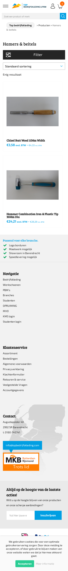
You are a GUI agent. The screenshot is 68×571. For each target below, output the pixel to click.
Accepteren (25, 563)
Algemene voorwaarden (17, 363)
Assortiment (10, 353)
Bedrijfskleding (12, 279)
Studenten (9, 300)
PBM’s (6, 290)
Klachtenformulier (13, 374)
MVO (6, 311)
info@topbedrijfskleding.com (22, 445)
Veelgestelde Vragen (15, 384)
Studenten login (12, 321)
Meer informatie (45, 563)
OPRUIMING (10, 305)
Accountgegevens (13, 390)
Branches (8, 295)
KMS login (9, 316)
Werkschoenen (11, 284)
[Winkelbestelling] (34, 66)
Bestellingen (10, 358)
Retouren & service (14, 379)
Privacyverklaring (13, 369)
